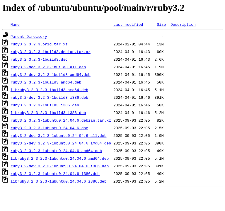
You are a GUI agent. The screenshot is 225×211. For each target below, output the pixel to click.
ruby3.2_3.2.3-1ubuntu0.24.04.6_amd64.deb (56, 150)
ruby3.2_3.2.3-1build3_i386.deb (45, 105)
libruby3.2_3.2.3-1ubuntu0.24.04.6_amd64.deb (60, 158)
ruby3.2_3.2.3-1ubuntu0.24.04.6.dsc (49, 127)
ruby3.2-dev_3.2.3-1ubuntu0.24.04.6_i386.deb (60, 166)
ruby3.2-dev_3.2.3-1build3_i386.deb (49, 97)
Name (15, 24)
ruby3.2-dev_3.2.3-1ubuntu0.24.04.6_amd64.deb (61, 143)
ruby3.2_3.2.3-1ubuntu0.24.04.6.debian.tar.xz (61, 120)
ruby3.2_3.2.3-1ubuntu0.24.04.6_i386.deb (55, 173)
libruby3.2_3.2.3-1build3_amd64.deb (49, 89)
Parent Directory (29, 36)
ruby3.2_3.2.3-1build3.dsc (39, 59)
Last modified (128, 24)
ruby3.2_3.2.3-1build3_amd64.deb (46, 82)
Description (183, 24)
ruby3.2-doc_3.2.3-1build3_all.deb (48, 66)
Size (161, 24)
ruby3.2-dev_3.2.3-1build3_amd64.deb (51, 74)
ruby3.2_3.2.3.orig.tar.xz (39, 44)
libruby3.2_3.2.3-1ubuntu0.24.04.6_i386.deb (59, 181)
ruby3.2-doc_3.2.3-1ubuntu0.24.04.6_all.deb (59, 135)
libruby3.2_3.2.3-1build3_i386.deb (48, 112)
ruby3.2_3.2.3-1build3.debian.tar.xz (51, 51)
